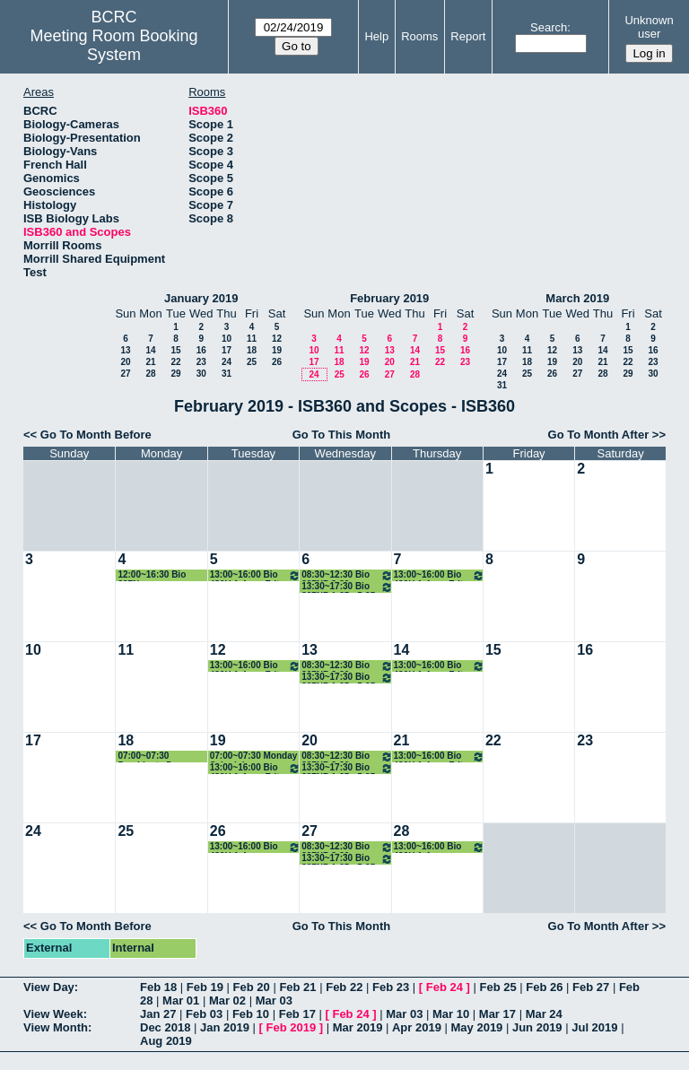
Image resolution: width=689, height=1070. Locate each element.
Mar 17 (497, 1014)
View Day (48, 987)
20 (125, 362)
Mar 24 (544, 1014)
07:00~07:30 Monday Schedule (254, 756)
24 (226, 362)
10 (226, 339)
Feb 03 (204, 1014)
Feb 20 (251, 987)
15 (175, 350)
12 (277, 339)
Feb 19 (205, 987)
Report (467, 36)
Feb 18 (158, 987)
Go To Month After (599, 434)
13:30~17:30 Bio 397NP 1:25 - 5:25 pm (346, 587)
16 (201, 350)
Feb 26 (544, 987)
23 (201, 362)
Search (548, 27)
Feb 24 (444, 987)
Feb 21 (297, 987)
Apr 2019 (416, 1027)
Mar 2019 (358, 1027)
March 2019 (577, 298)
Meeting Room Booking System (114, 45)
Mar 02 (227, 1000)
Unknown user (648, 26)
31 (226, 373)
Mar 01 (180, 1000)
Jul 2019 (594, 1027)
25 (252, 362)
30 (201, 373)
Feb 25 (497, 987)
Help (376, 36)
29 (175, 373)
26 (277, 362)
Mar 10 (450, 1014)
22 (175, 362)
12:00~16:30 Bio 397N (152, 575)
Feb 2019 (291, 1027)
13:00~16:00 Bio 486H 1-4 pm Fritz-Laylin (255, 575)
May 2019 (477, 1027)
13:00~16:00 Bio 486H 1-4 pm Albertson (255, 847)
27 (125, 373)
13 (125, 350)
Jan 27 (158, 1014)
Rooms (419, 36)
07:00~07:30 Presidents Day (150, 756)
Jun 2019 (537, 1027)
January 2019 (201, 298)
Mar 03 (274, 1000)
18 (252, 350)
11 (252, 339)
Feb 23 (390, 987)
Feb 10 (250, 1014)
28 (150, 373)
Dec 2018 (165, 1027)
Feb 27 (590, 987)
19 (277, 350)
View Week (53, 1014)
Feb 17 (297, 1014)
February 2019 (389, 298)
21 (150, 362)
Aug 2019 (166, 1041)
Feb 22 (344, 987)
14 (150, 350)
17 (226, 350)
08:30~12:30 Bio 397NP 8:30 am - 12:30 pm (346, 575)
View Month (55, 1027)
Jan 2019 (224, 1027)
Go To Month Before (96, 434)
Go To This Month (341, 434)
